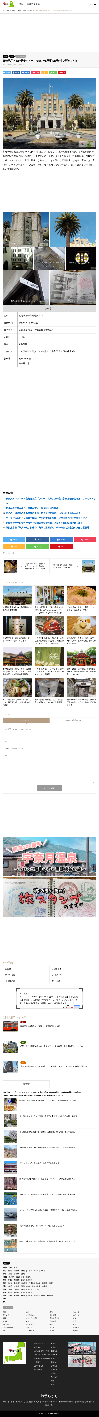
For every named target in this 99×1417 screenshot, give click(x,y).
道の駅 (5, 1321)
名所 (27, 1321)
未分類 (75, 1331)
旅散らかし (49, 1396)
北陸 (4, 1274)
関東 (4, 1283)
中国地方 (54, 1369)
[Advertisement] (49, 33)
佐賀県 (16, 1295)
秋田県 (23, 1271)
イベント (6, 1331)
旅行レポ (6, 1324)
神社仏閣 (53, 1315)
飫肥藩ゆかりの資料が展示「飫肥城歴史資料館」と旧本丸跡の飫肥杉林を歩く (44, 523)
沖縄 (4, 1299)
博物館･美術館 (55, 1318)
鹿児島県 (50, 1295)
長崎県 (36, 1295)
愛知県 (23, 1280)
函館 (10, 1268)
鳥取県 (23, 1289)
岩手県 (16, 1271)
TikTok (52, 1331)
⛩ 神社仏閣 (10, 975)
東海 (4, 1280)
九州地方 (54, 1377)
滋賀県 (38, 1286)
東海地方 (54, 1358)
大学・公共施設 (20, 56)
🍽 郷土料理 (10, 981)
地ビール (76, 1312)
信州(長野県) (26, 1277)
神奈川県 (17, 1283)
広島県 (10, 1289)
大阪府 (23, 1286)
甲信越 (5, 1277)
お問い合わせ (39, 1366)
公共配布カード (8, 1327)
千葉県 (31, 1283)
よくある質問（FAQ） (42, 1351)
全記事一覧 (38, 1369)
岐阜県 (16, 1280)
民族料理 (53, 1321)
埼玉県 (24, 1283)
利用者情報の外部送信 (42, 1358)
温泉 (27, 1312)
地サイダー (6, 1315)
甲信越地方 (55, 1355)
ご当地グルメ (30, 1315)
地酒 (51, 1312)
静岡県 (10, 1280)
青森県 (10, 1271)
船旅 (74, 1324)
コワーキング (30, 1331)
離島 (4, 1302)
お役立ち (76, 1327)
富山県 (16, 1274)
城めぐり (76, 1315)
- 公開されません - (14, 748)
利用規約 (37, 1347)
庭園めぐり (6, 1318)
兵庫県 (44, 1286)
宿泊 (74, 1321)
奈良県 (16, 1286)
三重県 (29, 1280)
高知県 (29, 1292)
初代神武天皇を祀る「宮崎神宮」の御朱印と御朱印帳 (32, 508)
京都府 (10, 1286)
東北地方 (54, 1347)
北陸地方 (54, 1351)
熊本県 (29, 1295)
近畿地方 (54, 1366)
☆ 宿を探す (56, 969)
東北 (4, 1271)
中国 (4, 1289)
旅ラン (75, 1318)
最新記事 (26, 1084)
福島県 (43, 1271)
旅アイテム (30, 1324)
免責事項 (37, 1362)
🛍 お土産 (56, 981)
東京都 (10, 1283)
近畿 (4, 1286)
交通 (51, 1324)
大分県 (23, 1295)
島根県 (29, 1289)
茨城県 (51, 1283)
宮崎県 (5, 56)
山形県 (29, 1271)
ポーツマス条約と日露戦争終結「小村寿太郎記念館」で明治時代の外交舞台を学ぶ (46, 518)
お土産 (52, 1327)
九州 (12, 56)
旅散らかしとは (39, 1343)
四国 (4, 1292)
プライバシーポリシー (42, 1355)
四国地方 (54, 1373)
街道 (4, 1312)
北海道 (5, 1268)
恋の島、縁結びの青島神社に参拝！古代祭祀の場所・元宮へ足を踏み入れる (43, 513)
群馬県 (44, 1283)
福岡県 (10, 1295)
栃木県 (38, 1283)
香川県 (23, 1292)
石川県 (10, 1274)
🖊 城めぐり (57, 975)
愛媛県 (10, 1292)
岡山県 (16, 1289)
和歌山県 (30, 1286)
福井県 (23, 1274)
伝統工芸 (29, 1327)
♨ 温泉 (8, 969)
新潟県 (11, 1277)
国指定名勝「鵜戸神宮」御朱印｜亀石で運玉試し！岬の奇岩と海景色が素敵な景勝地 (47, 527)
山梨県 (18, 1277)
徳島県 (16, 1292)
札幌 (15, 1268)
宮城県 (36, 1271)
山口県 (36, 1289)
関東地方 (54, 1362)
